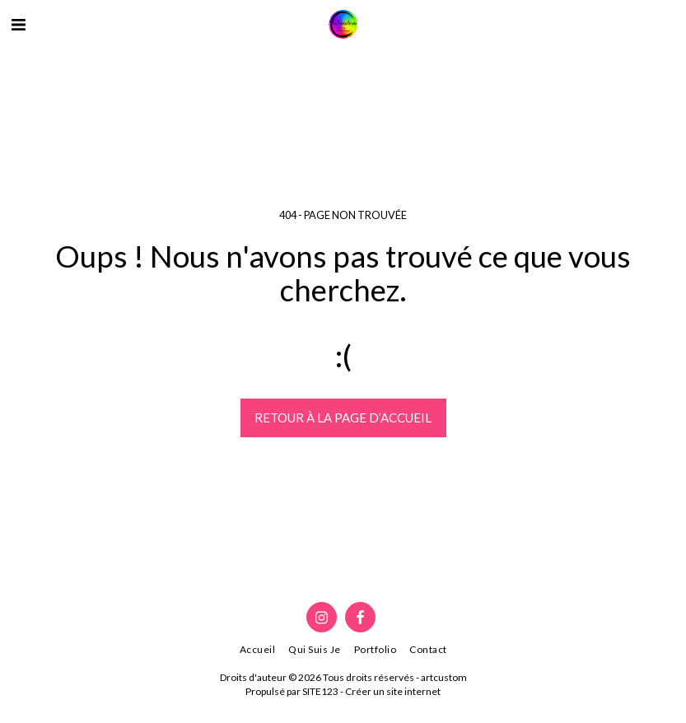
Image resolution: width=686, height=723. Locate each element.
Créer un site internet (393, 691)
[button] (18, 24)
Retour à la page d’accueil (343, 417)
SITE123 (320, 691)
